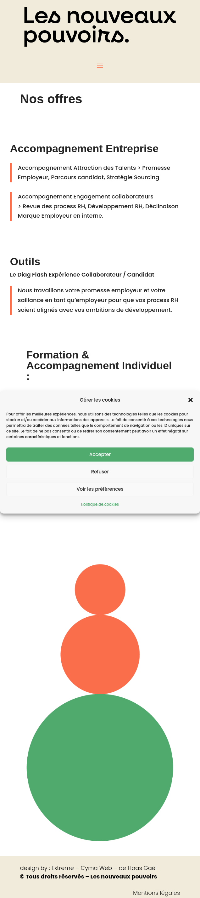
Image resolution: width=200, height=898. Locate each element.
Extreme (63, 868)
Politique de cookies (100, 513)
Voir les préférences (99, 498)
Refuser (100, 481)
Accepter (100, 463)
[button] (190, 409)
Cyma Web (96, 868)
